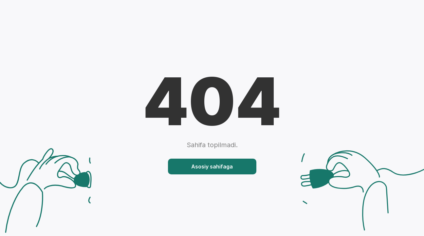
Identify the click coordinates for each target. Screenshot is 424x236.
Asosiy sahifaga (212, 166)
